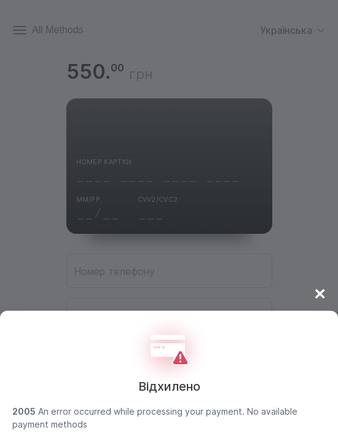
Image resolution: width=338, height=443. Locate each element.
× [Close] (320, 293)
